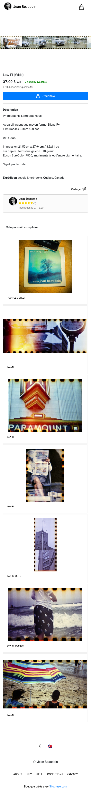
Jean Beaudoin (43, 201)
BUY (29, 774)
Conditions (55, 774)
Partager (79, 189)
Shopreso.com (58, 786)
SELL (39, 774)
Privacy (72, 774)
